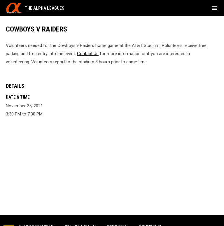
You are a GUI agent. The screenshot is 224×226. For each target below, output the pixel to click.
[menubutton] (214, 8)
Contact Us (88, 53)
